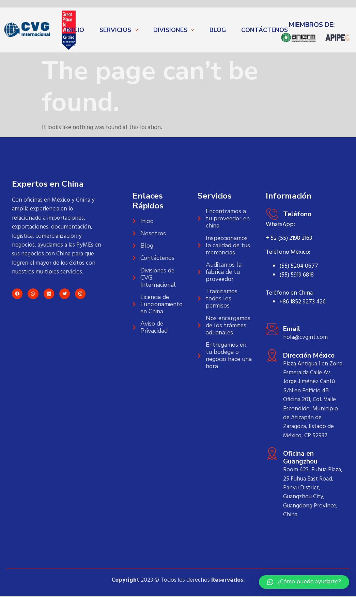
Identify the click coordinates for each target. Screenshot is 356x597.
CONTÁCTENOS (264, 30)
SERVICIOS (115, 30)
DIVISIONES (170, 30)
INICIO (75, 30)
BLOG (218, 30)
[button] (304, 582)
